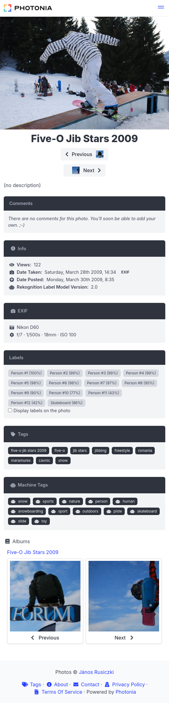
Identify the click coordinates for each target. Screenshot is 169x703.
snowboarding (26, 511)
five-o (59, 450)
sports (44, 501)
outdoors (86, 511)
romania (145, 450)
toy (40, 521)
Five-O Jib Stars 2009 (32, 552)
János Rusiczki (96, 672)
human (124, 501)
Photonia (125, 692)
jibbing (100, 450)
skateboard (143, 511)
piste (113, 511)
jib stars (80, 450)
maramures (21, 460)
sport (58, 511)
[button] (161, 8)
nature (70, 501)
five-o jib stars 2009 (28, 450)
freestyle (122, 450)
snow (62, 460)
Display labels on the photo (39, 410)
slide (18, 521)
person (97, 501)
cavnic (44, 460)
